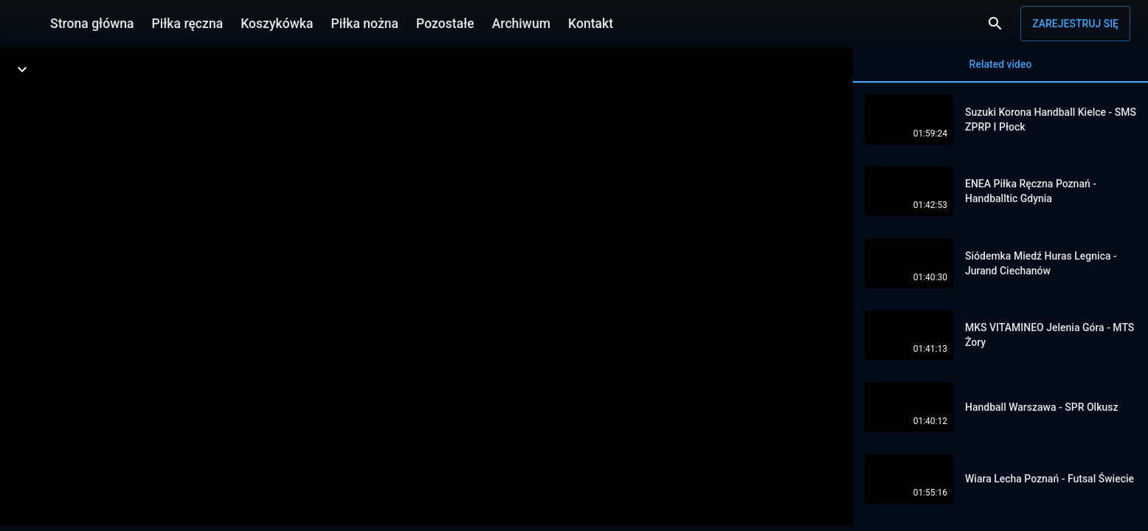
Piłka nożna (364, 23)
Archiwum (521, 23)
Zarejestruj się (1075, 24)
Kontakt (590, 23)
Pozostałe (445, 23)
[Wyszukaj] (995, 23)
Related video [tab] (1000, 70)
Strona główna (92, 23)
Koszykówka (277, 23)
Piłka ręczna (188, 23)
